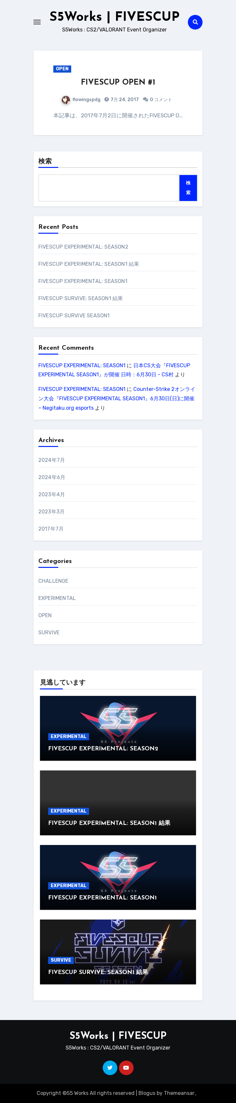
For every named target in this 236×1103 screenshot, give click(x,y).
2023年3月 (51, 512)
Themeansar (179, 1093)
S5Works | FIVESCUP (114, 17)
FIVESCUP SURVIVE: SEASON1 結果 (80, 298)
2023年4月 (51, 494)
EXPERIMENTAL (57, 598)
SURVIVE (48, 632)
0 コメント (161, 99)
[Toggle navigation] (37, 22)
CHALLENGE (53, 581)
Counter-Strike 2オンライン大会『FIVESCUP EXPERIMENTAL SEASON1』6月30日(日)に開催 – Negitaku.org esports (116, 398)
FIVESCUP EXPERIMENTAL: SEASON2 (83, 247)
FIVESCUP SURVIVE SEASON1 (74, 315)
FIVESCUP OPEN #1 (118, 83)
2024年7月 (51, 460)
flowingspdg (81, 99)
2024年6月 (51, 477)
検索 (45, 161)
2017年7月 (51, 529)
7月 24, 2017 (124, 99)
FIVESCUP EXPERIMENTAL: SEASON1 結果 (88, 264)
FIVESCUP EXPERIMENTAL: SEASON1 (82, 281)
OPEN (62, 69)
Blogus (146, 1093)
